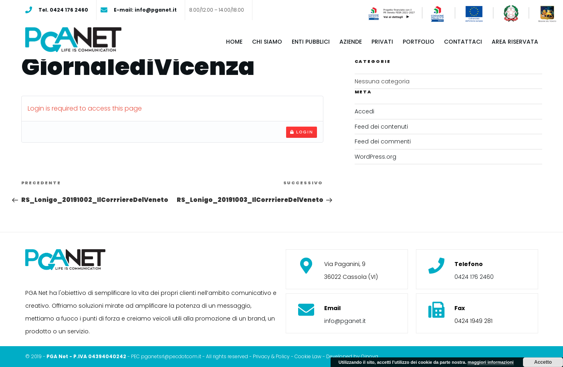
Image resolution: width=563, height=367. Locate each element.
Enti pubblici (311, 42)
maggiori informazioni (491, 362)
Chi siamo (267, 42)
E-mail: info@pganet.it (145, 9)
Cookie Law (308, 356)
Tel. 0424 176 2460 (63, 9)
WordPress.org (375, 157)
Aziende (350, 42)
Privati (382, 42)
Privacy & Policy (271, 356)
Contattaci (463, 42)
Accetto (543, 362)
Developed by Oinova (352, 356)
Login (301, 132)
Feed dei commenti (383, 141)
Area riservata (515, 42)
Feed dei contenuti (381, 127)
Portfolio (418, 42)
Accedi (364, 111)
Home (234, 42)
